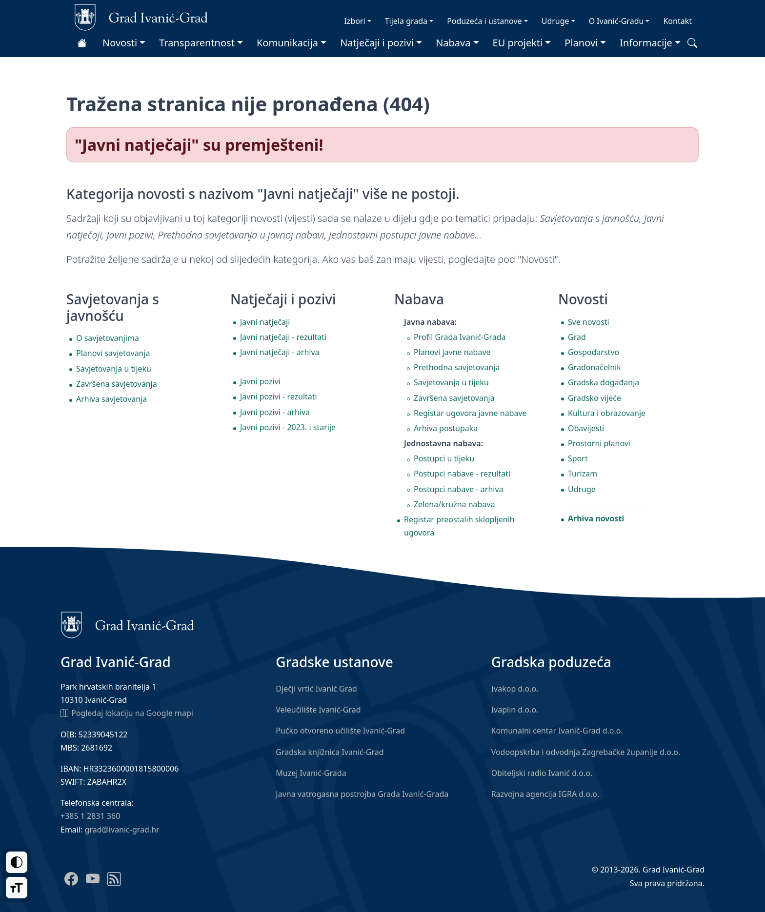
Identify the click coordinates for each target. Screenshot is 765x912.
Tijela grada (406, 21)
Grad (577, 337)
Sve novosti (588, 322)
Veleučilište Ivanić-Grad (318, 709)
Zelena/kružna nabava (454, 504)
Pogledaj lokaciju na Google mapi (126, 712)
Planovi (581, 42)
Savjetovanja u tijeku (113, 368)
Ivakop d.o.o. (515, 688)
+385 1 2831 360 (90, 816)
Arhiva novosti (596, 518)
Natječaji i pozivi (377, 42)
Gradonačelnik (594, 367)
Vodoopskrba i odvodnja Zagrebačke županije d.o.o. (586, 752)
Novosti (119, 42)
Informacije (646, 42)
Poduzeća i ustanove (484, 21)
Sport (578, 458)
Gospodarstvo (593, 352)
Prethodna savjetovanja (457, 367)
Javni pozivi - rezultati (278, 396)
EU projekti (518, 42)
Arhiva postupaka (446, 428)
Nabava (453, 42)
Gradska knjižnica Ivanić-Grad (329, 752)
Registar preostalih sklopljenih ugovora (459, 526)
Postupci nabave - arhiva (458, 489)
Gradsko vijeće (594, 398)
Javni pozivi (260, 381)
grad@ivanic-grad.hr (122, 829)
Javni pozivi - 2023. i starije (288, 427)
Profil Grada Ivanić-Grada (460, 337)
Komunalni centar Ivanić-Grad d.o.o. (557, 730)
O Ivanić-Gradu (616, 21)
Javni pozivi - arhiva (275, 412)
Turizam (582, 473)
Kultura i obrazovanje (606, 413)
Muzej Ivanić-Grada (311, 773)
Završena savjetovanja (116, 383)
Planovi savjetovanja (113, 353)
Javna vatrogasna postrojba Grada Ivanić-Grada (362, 794)
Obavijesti (586, 428)
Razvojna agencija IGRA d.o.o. (545, 794)
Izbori (354, 21)
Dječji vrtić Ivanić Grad (316, 688)
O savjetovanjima (107, 338)
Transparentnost (197, 42)
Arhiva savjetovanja (111, 399)
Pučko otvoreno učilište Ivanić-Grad (340, 730)
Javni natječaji (265, 322)
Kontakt (677, 21)
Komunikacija (287, 42)
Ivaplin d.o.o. (515, 709)
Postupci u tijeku (444, 458)
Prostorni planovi (599, 443)
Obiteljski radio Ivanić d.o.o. (542, 773)
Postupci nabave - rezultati (462, 473)
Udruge (555, 21)
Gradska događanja (603, 382)
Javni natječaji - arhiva (280, 352)
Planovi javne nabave (452, 352)
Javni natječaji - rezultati (283, 337)
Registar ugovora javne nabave (470, 413)
